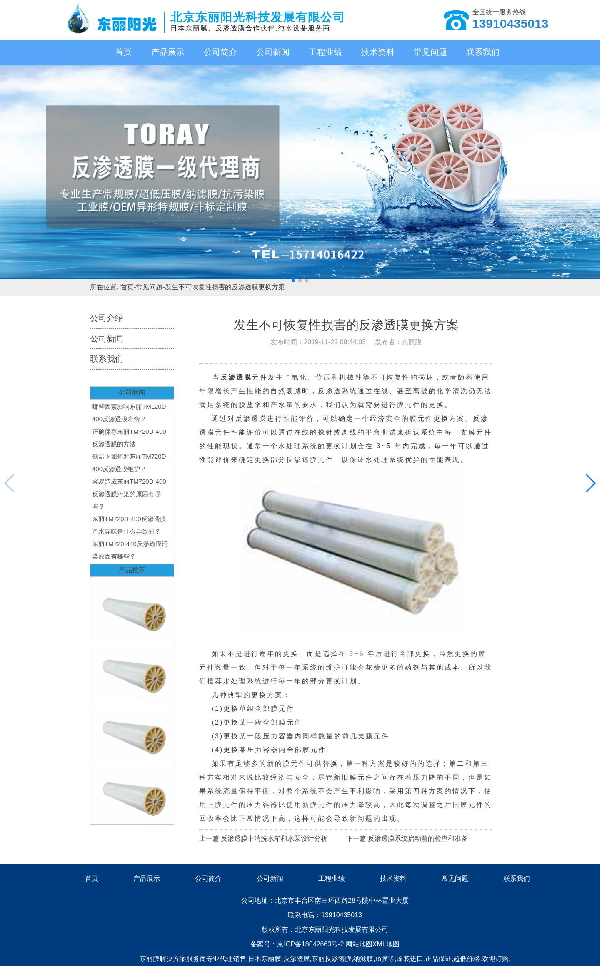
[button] (293, 280)
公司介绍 (106, 318)
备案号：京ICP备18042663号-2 (298, 944)
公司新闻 (273, 52)
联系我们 (483, 52)
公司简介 (220, 52)
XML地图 (386, 944)
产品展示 (168, 52)
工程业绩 (325, 52)
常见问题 (430, 52)
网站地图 (359, 944)
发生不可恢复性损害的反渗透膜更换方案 (225, 287)
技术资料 (378, 52)
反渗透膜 (296, 958)
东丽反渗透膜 (332, 958)
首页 (123, 52)
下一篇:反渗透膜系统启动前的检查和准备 (407, 838)
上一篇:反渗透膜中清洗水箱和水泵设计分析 (263, 838)
